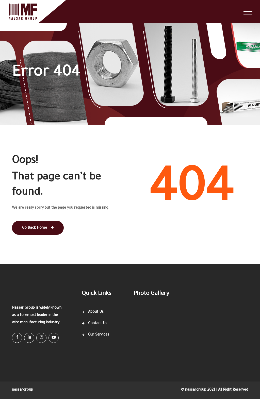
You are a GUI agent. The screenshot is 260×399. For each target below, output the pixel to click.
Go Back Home (38, 228)
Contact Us (97, 324)
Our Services (98, 335)
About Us (96, 312)
